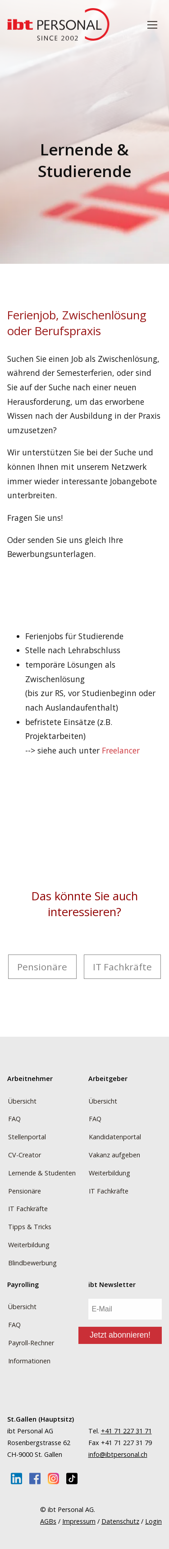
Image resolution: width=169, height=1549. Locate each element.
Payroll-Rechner (31, 1342)
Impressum (79, 1521)
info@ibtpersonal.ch (117, 1454)
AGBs (48, 1521)
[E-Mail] (125, 1310)
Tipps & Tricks (29, 1226)
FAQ (14, 1118)
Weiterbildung (29, 1244)
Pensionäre (42, 966)
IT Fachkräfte (122, 966)
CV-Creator (24, 1155)
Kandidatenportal (115, 1137)
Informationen (29, 1361)
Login (153, 1521)
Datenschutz (120, 1521)
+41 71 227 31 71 (126, 1431)
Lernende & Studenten (42, 1173)
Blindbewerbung (32, 1263)
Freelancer (121, 750)
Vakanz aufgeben (114, 1155)
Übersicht (22, 1101)
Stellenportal (27, 1137)
